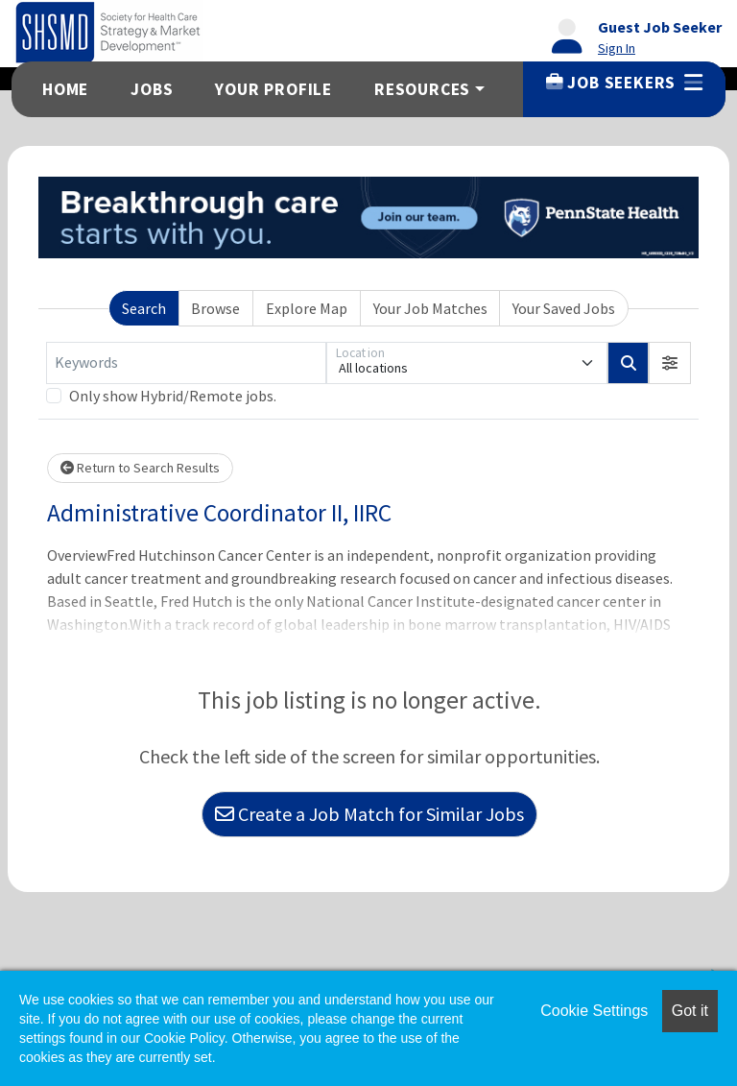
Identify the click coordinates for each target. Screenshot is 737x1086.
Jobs (152, 89)
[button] (670, 363)
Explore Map (306, 308)
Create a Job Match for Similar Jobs (369, 814)
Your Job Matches (430, 308)
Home (65, 89)
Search (144, 308)
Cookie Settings (594, 1010)
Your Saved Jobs (563, 308)
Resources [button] (422, 89)
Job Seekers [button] (624, 82)
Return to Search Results (140, 467)
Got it (690, 1010)
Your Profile (273, 89)
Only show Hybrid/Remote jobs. (172, 395)
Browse (215, 308)
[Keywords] (186, 363)
